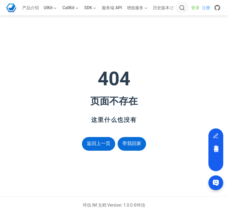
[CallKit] (71, 7)
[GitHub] (217, 7)
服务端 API (112, 7)
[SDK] (90, 7)
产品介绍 (30, 7)
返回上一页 (98, 143)
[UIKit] (50, 7)
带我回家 (131, 143)
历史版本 (164, 7)
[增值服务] (138, 7)
